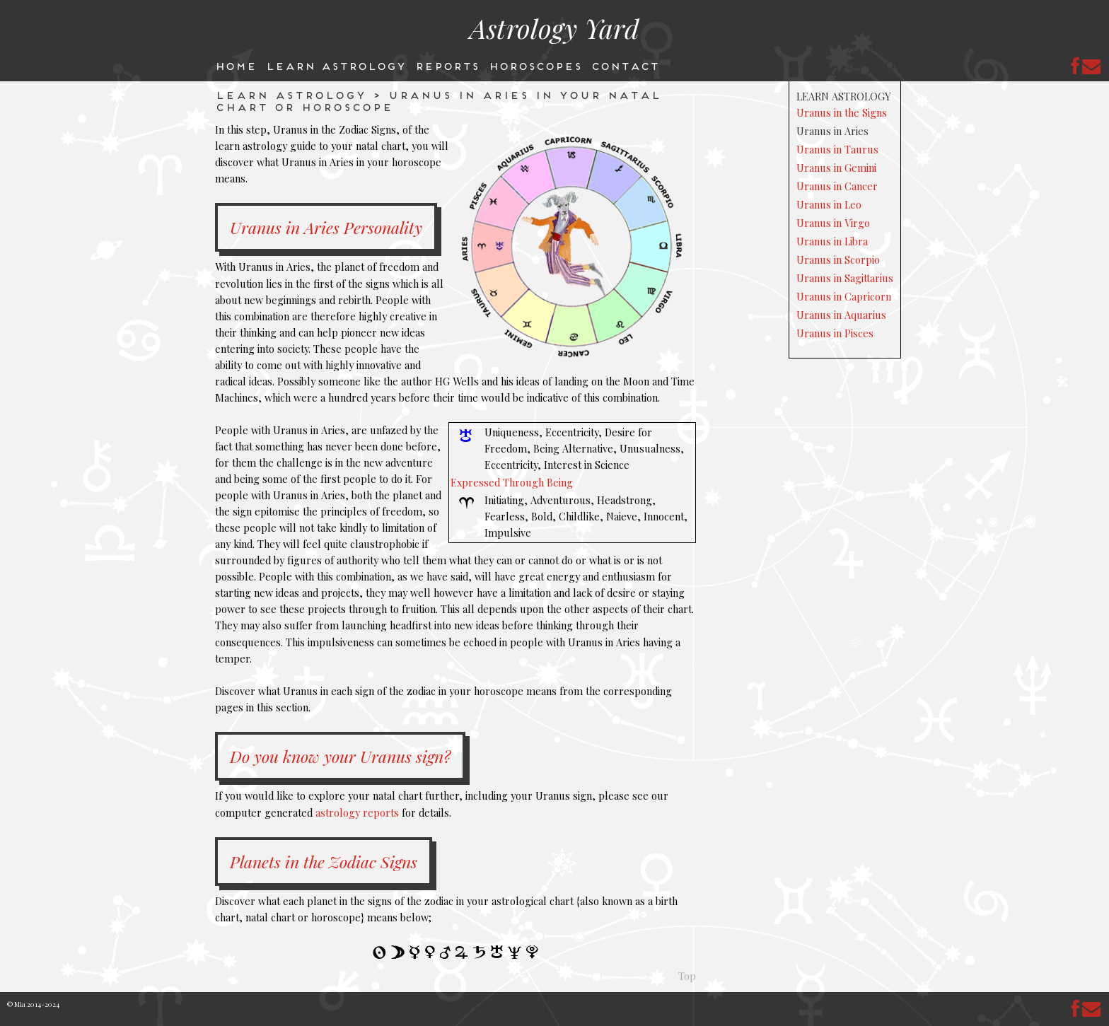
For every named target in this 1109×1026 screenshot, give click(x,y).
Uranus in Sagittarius (844, 278)
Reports (446, 65)
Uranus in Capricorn (843, 296)
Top (687, 976)
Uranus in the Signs (841, 112)
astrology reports (357, 812)
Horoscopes (534, 65)
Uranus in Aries (832, 131)
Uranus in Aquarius (841, 315)
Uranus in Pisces (834, 333)
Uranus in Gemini (836, 168)
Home (235, 65)
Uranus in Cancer (837, 186)
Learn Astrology (335, 65)
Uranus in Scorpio (838, 259)
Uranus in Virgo (833, 223)
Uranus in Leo (828, 204)
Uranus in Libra (832, 241)
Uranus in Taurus (837, 149)
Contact (624, 65)
